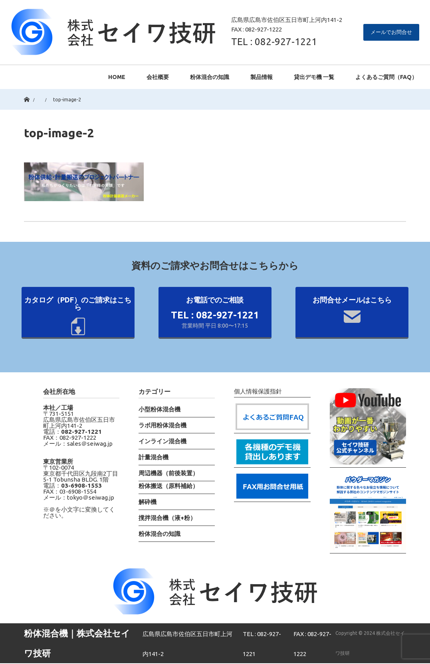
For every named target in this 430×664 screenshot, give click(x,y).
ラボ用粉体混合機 (162, 425)
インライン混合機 (162, 441)
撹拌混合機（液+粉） (167, 517)
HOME (116, 77)
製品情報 (261, 77)
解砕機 (148, 501)
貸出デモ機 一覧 (314, 77)
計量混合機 (153, 457)
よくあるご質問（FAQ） (386, 77)
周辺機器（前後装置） (168, 473)
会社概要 (158, 77)
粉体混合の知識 (209, 77)
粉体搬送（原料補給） (168, 485)
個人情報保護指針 (258, 391)
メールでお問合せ (391, 32)
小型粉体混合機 (159, 409)
